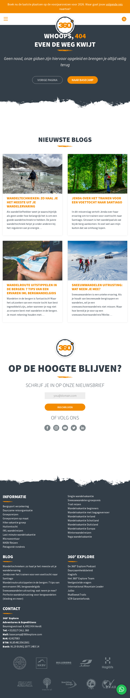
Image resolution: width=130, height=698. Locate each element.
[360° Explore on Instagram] (56, 430)
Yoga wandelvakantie (80, 536)
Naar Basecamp (82, 80)
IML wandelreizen (13, 530)
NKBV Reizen (10, 542)
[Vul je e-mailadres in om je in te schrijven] (65, 395)
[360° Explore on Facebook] (47, 430)
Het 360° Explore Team (81, 578)
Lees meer (51, 233)
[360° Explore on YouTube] (65, 430)
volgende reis (114, 4)
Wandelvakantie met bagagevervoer (89, 512)
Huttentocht (10, 526)
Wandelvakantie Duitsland (83, 524)
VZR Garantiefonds (79, 598)
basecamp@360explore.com (25, 634)
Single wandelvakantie (81, 496)
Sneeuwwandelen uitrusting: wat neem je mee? (30, 590)
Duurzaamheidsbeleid (80, 570)
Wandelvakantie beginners (83, 508)
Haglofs (72, 574)
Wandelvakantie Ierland (81, 516)
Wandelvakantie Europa (81, 528)
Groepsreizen (10, 514)
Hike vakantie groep (14, 522)
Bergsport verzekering (16, 506)
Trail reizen (74, 504)
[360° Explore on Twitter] (74, 430)
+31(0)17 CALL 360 (18, 630)
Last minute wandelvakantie (19, 534)
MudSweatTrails (77, 594)
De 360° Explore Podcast (82, 566)
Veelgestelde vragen (79, 582)
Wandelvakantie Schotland (83, 520)
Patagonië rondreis (14, 546)
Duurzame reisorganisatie (18, 510)
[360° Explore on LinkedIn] (83, 430)
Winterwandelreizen (79, 532)
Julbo (71, 590)
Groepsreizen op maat (16, 518)
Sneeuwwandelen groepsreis (84, 500)
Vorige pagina (47, 80)
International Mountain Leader (86, 586)
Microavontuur (11, 538)
